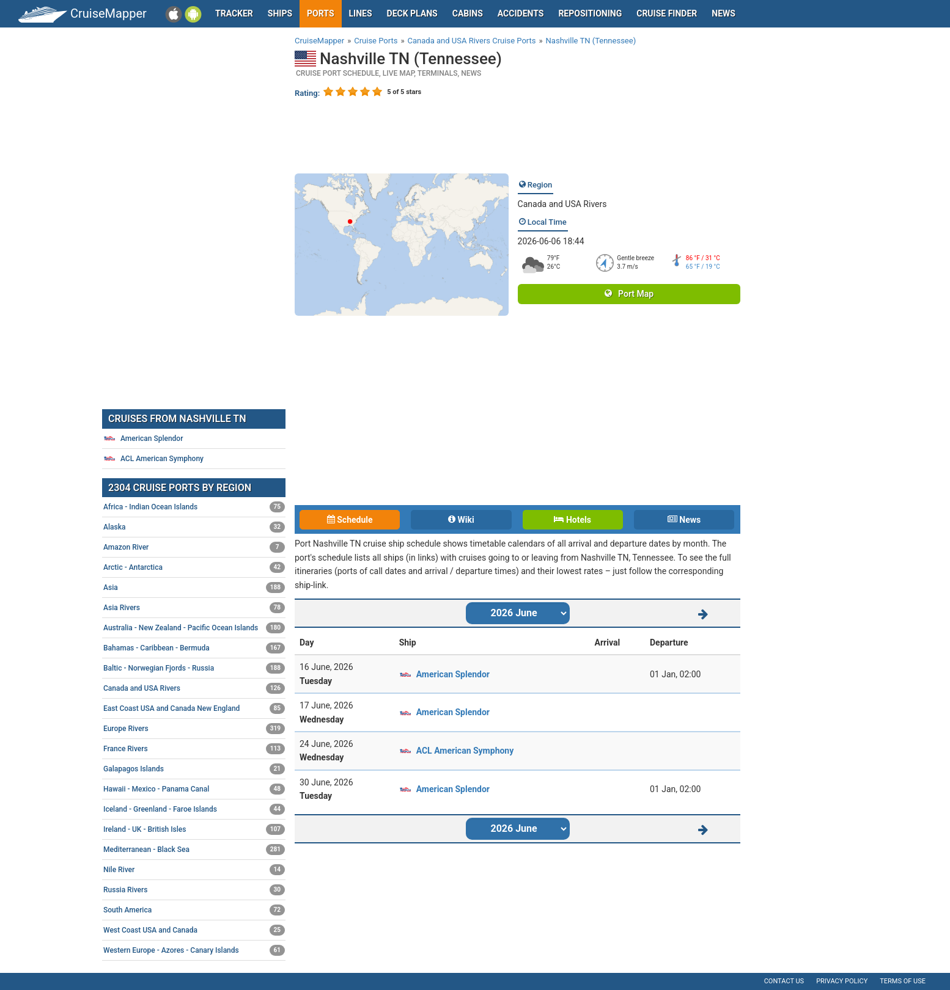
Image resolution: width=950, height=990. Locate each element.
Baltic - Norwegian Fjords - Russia (194, 668)
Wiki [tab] (461, 520)
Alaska (194, 527)
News (723, 13)
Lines (360, 13)
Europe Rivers (194, 728)
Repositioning (590, 13)
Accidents (521, 13)
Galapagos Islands (194, 768)
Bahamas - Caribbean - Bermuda (194, 647)
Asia (194, 587)
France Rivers (194, 748)
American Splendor (453, 674)
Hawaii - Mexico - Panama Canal (194, 789)
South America (194, 909)
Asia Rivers (194, 607)
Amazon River (194, 547)
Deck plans (412, 13)
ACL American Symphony (465, 750)
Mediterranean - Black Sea (194, 849)
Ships (280, 13)
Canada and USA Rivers (562, 204)
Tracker (234, 13)
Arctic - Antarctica (194, 567)
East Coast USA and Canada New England (194, 708)
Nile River (194, 869)
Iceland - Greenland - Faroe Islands (194, 809)
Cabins (467, 13)
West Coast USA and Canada (194, 930)
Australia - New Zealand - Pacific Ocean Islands (194, 627)
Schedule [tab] (350, 520)
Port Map (629, 294)
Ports (320, 13)
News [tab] (684, 520)
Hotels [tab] (572, 520)
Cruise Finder (666, 13)
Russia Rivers (194, 889)
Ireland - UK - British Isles (194, 829)
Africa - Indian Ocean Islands (194, 506)
